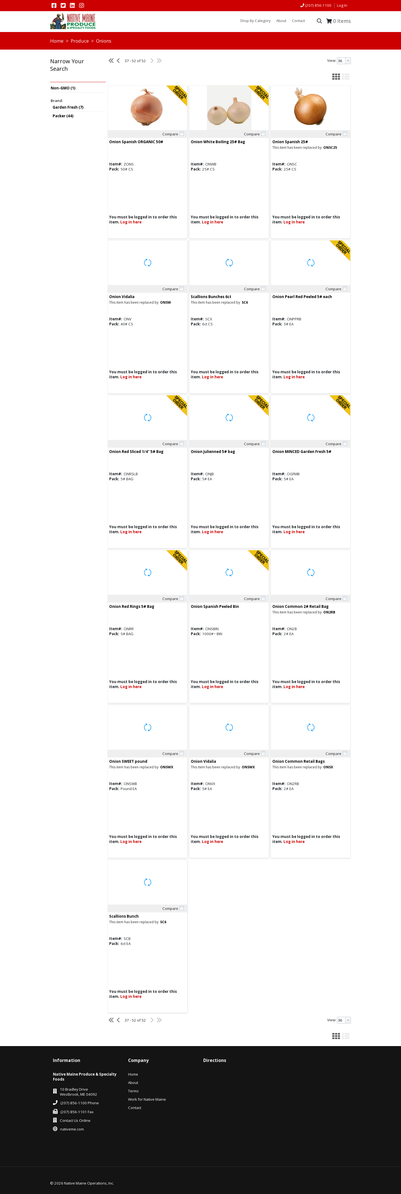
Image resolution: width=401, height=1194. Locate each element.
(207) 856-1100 (318, 5)
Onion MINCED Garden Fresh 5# (301, 451)
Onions (103, 41)
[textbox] (341, 61)
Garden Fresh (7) (68, 107)
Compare (170, 134)
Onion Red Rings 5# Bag (131, 606)
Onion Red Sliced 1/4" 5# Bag (136, 451)
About (133, 1082)
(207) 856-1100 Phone (79, 1102)
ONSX (328, 767)
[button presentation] (348, 61)
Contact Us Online (75, 1120)
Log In (342, 5)
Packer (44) (63, 115)
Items (342, 21)
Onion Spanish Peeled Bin (215, 606)
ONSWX (166, 767)
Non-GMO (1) (63, 88)
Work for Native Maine (147, 1099)
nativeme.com (72, 1129)
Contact (134, 1107)
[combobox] (344, 60)
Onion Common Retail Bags (298, 761)
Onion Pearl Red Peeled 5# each (302, 296)
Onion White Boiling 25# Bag (218, 141)
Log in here (130, 222)
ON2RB (329, 612)
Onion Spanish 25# (290, 141)
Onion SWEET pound (128, 761)
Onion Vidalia (122, 296)
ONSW (165, 302)
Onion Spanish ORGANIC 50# (136, 141)
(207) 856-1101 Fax (77, 1111)
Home (56, 41)
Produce (80, 41)
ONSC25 (330, 147)
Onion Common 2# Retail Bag (300, 606)
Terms (133, 1090)
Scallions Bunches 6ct (211, 296)
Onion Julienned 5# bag (213, 451)
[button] (76, 69)
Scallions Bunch (124, 916)
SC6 (245, 302)
